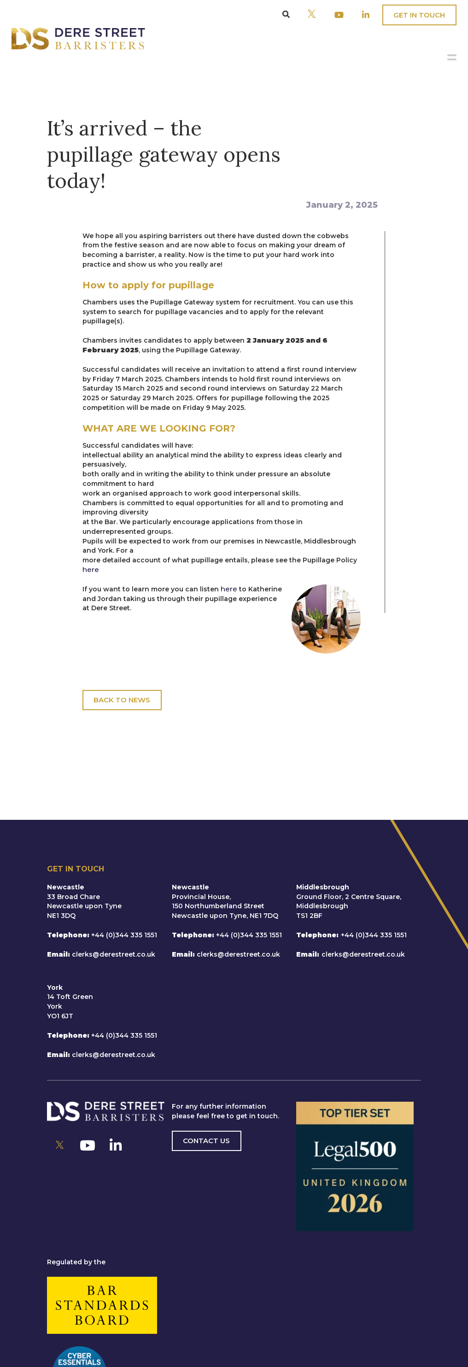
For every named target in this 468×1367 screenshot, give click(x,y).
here (90, 569)
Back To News (122, 699)
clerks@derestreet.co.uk (113, 954)
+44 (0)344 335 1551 (124, 935)
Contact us (206, 1140)
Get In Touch (419, 15)
